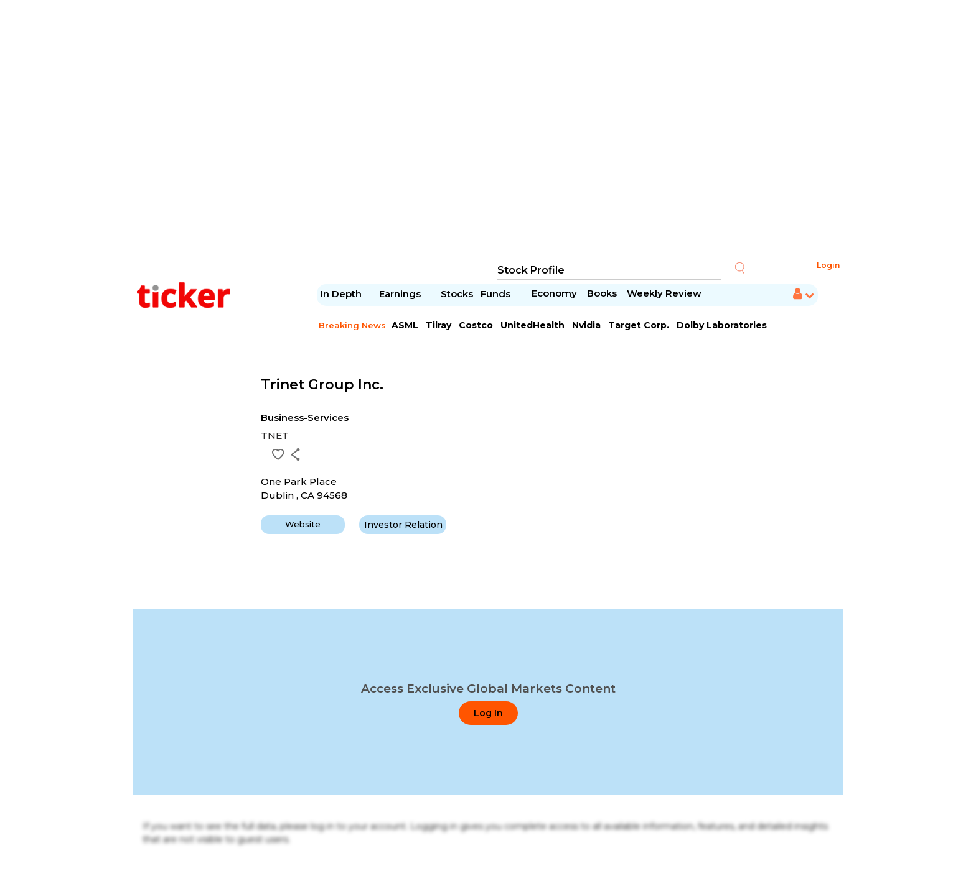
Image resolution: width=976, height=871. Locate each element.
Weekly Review (664, 293)
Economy (554, 293)
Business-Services (305, 417)
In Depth (341, 294)
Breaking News (352, 325)
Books (602, 293)
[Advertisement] (488, 131)
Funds (497, 294)
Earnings (401, 294)
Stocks (457, 294)
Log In (488, 713)
